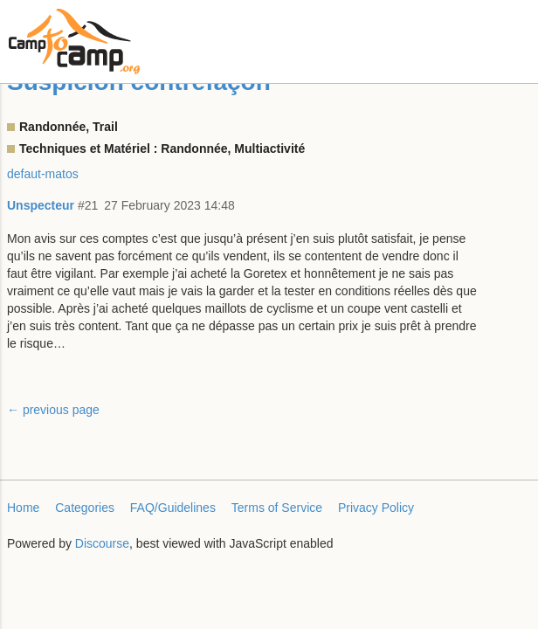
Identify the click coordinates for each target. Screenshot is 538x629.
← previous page (53, 410)
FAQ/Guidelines (173, 508)
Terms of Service (276, 508)
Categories (84, 508)
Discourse (102, 543)
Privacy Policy (376, 508)
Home (23, 508)
